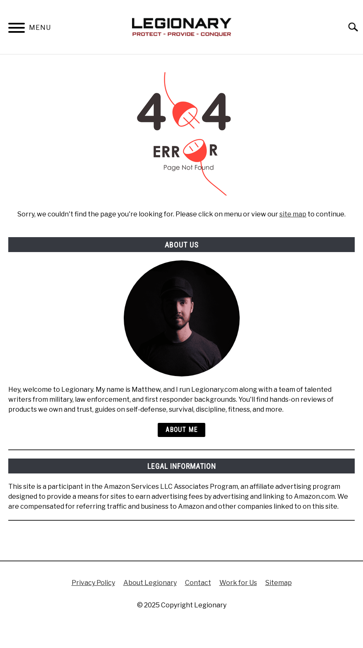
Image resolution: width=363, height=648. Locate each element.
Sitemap (278, 583)
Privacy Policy (93, 583)
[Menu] (16, 29)
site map (292, 214)
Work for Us (238, 583)
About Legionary (150, 583)
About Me (181, 430)
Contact (198, 583)
